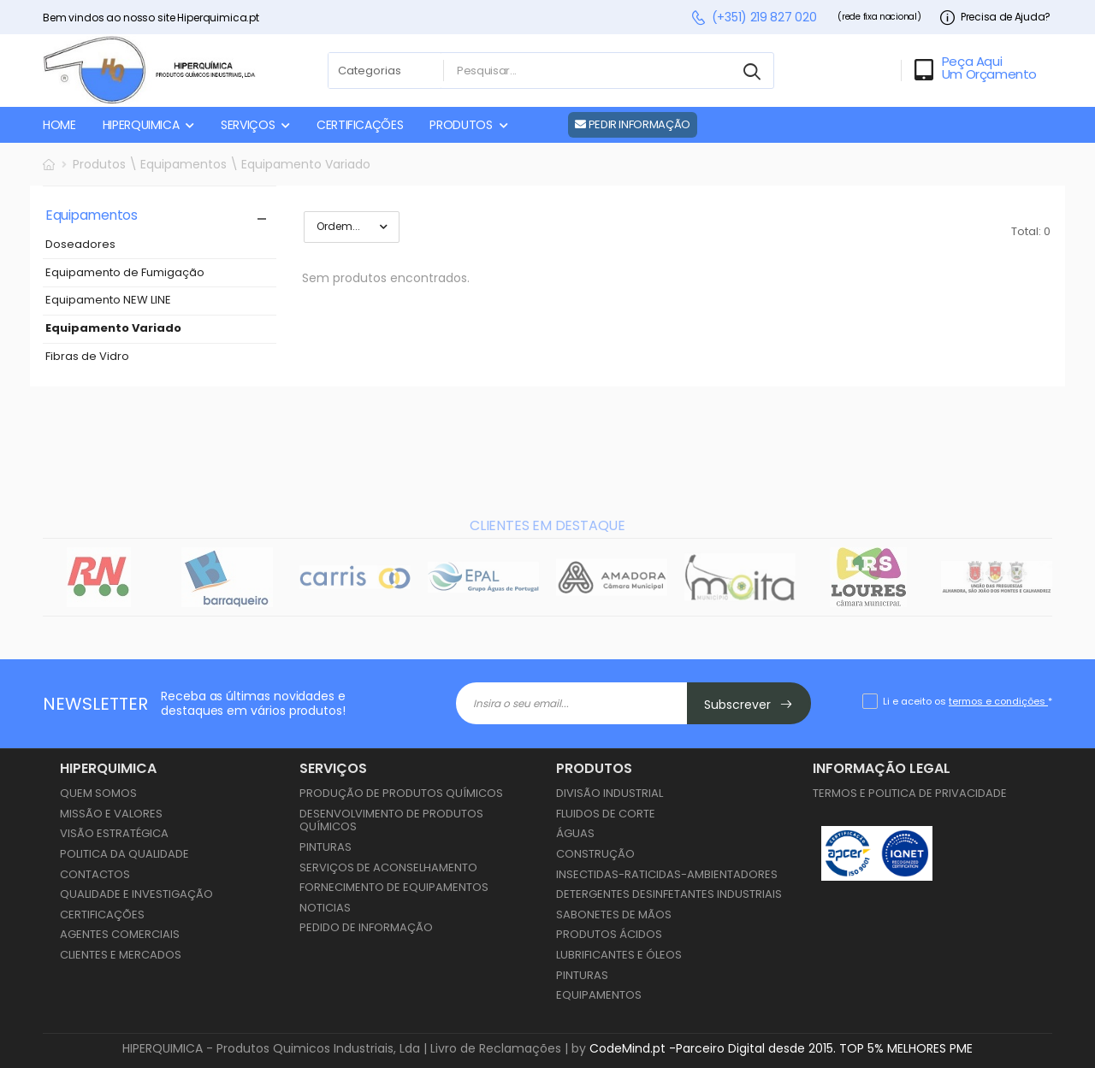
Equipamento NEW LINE (108, 300)
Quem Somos (98, 793)
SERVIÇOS (248, 124)
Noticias (325, 908)
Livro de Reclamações (495, 1048)
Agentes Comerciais (120, 934)
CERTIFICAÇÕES (360, 124)
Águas (575, 833)
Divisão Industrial (609, 793)
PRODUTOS (460, 124)
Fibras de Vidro (87, 357)
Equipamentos (599, 995)
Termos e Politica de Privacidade (910, 793)
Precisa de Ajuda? (995, 17)
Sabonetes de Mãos (614, 914)
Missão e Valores (111, 813)
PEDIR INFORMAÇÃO (632, 124)
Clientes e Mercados (120, 955)
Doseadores (80, 245)
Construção (595, 854)
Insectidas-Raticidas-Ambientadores (667, 874)
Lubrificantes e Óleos (619, 955)
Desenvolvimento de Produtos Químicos (391, 820)
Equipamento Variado (113, 329)
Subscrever (748, 704)
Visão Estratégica (114, 833)
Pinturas (325, 847)
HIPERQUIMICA (141, 124)
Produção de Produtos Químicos (401, 793)
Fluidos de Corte (605, 813)
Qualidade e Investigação (136, 894)
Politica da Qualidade (124, 854)
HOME (59, 124)
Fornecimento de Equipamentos (393, 887)
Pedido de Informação (366, 927)
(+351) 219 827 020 (753, 17)
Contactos (95, 874)
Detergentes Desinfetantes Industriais (669, 894)
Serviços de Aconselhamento (388, 867)
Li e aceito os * (967, 701)
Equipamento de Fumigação (124, 273)
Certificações (102, 914)
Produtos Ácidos (609, 934)
